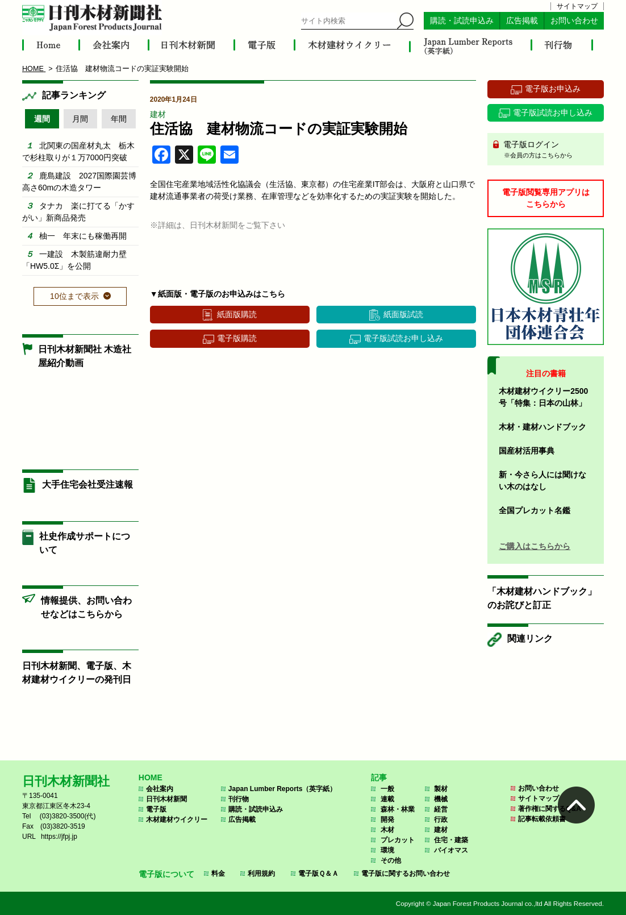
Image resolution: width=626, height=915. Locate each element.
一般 (387, 789)
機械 (441, 799)
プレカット (398, 840)
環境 (387, 850)
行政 (441, 820)
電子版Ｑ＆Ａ (318, 873)
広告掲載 (522, 20)
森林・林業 (398, 809)
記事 (379, 777)
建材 (158, 114)
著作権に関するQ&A (549, 809)
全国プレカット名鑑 (534, 510)
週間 (42, 118)
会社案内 (159, 789)
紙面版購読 (237, 314)
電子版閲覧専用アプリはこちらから (546, 198)
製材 (441, 789)
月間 (80, 118)
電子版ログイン (549, 150)
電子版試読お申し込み (403, 338)
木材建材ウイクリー (176, 820)
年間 (119, 118)
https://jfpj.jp (59, 837)
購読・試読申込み (462, 20)
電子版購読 (237, 338)
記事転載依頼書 (542, 819)
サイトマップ (577, 6)
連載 (387, 799)
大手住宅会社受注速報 (87, 484)
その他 (391, 860)
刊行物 (238, 799)
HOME (150, 777)
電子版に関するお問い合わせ (405, 873)
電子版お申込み (553, 88)
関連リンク (530, 638)
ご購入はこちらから (534, 546)
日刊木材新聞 (166, 799)
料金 (218, 873)
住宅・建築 (451, 840)
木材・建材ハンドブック (542, 426)
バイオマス (451, 850)
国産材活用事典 (526, 450)
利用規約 (261, 873)
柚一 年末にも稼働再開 (83, 235)
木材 (387, 830)
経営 (441, 809)
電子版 (156, 809)
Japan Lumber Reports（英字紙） (282, 789)
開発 (387, 820)
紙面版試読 (403, 314)
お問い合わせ (574, 20)
